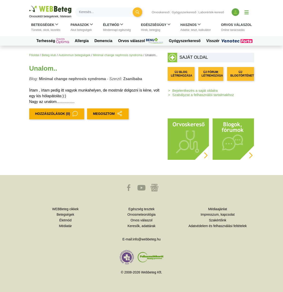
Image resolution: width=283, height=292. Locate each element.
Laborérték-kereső (211, 12)
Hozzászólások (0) (56, 114)
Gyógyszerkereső (184, 12)
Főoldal (34, 55)
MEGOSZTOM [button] (108, 114)
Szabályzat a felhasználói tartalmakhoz (203, 95)
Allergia (82, 41)
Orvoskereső (161, 12)
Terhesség (52, 41)
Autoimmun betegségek (74, 55)
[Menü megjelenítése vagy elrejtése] (246, 12)
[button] (45, 27)
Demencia (103, 41)
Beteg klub (49, 55)
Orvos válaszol (140, 41)
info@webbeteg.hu (147, 239)
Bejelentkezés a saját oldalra (195, 90)
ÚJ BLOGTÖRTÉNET (242, 73)
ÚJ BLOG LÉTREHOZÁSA (181, 73)
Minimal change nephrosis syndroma (117, 55)
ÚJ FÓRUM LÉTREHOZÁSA (212, 73)
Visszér (230, 41)
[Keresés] (106, 12)
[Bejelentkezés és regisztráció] (235, 12)
